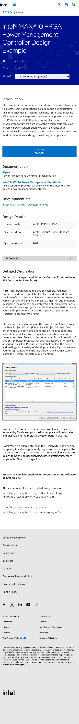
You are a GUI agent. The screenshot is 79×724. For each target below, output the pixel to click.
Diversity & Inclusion (14, 584)
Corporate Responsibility (17, 576)
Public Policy (9, 592)
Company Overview (14, 537)
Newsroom (8, 553)
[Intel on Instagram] (36, 605)
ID (3, 61)
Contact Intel (10, 545)
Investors (7, 560)
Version (6, 76)
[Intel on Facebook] (4, 605)
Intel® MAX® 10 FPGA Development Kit (25, 204)
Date (5, 68)
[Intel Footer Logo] (9, 692)
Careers (6, 568)
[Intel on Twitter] (12, 605)
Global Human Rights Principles (25, 659)
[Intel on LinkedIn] (20, 605)
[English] (66, 4)
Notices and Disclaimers (26, 655)
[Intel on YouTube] (28, 605)
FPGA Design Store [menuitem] (13, 12)
